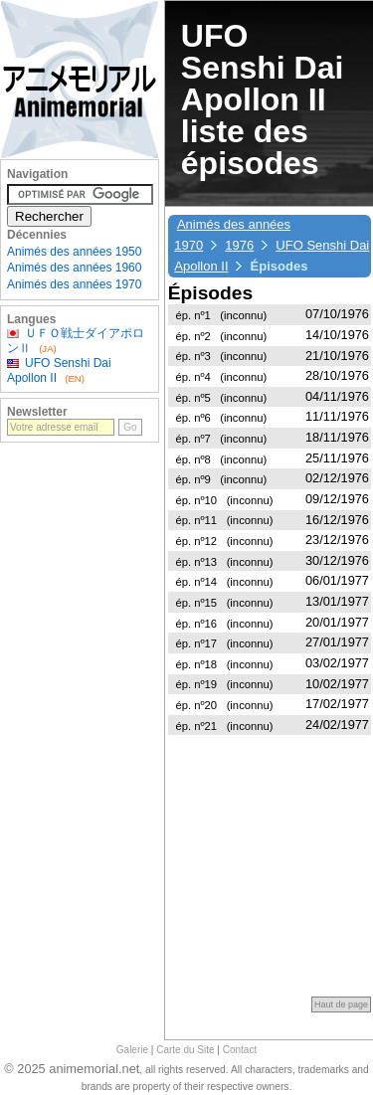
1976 (239, 245)
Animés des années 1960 (74, 267)
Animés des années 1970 (74, 284)
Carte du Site (185, 1049)
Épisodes (210, 292)
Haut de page (341, 1004)
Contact (240, 1049)
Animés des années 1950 (74, 252)
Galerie (132, 1049)
